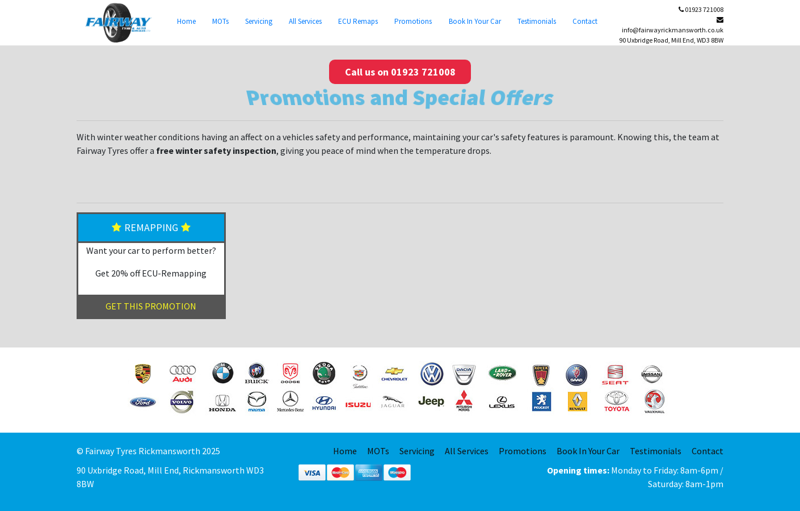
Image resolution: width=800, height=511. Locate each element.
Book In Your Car (475, 21)
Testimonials (536, 21)
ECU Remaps (358, 21)
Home (186, 21)
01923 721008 (701, 9)
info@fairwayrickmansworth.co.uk (672, 25)
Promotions (413, 21)
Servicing (258, 21)
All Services (305, 21)
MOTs (220, 21)
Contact (584, 21)
